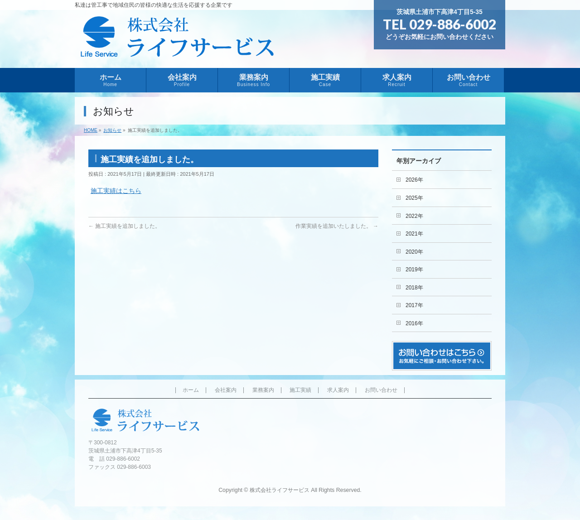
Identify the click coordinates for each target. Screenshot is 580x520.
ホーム (191, 390)
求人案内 (338, 390)
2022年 (414, 216)
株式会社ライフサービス (279, 490)
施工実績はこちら (116, 190)
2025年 (414, 198)
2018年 (414, 287)
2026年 (414, 180)
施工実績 (300, 390)
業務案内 (263, 390)
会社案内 (226, 390)
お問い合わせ (381, 390)
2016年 (414, 323)
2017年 (414, 305)
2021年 (414, 234)
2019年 (414, 269)
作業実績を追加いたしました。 (336, 226)
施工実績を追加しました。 (124, 226)
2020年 (414, 252)
